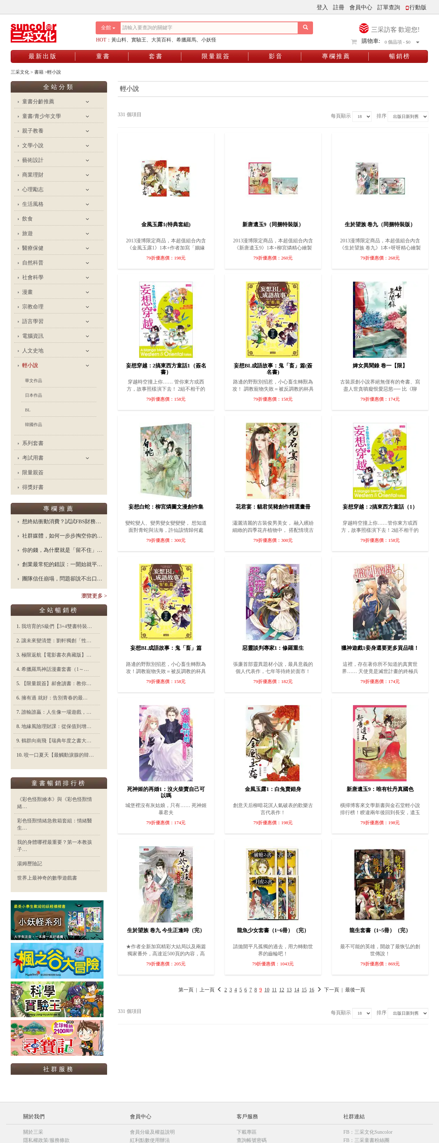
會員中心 (360, 7)
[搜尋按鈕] (305, 27)
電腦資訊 (33, 336)
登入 (322, 7)
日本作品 (33, 395)
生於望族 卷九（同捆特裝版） (380, 224)
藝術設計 (33, 160)
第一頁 (185, 990)
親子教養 (33, 131)
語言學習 (33, 321)
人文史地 (33, 350)
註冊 (338, 7)
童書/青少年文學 (41, 116)
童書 (103, 56)
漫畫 (27, 292)
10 (266, 990)
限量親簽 (216, 56)
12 (281, 990)
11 (274, 990)
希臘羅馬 (186, 40)
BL (27, 409)
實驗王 (138, 40)
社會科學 (33, 277)
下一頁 (328, 990)
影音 (276, 56)
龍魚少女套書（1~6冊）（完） (273, 930)
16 (311, 990)
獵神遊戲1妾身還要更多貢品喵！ (380, 648)
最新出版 (43, 56)
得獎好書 (33, 487)
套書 (156, 56)
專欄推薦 (336, 56)
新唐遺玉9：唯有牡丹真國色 (380, 789)
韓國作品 (33, 424)
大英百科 (161, 40)
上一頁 (207, 990)
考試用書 (33, 458)
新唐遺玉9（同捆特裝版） (273, 224)
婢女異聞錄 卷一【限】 (380, 365)
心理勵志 (33, 189)
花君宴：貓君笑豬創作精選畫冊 (273, 507)
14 (296, 990)
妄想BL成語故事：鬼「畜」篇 (166, 648)
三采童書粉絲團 (59, 1110)
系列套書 (33, 443)
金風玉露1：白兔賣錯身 (273, 789)
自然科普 (33, 263)
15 (304, 990)
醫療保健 (33, 248)
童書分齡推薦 (38, 101)
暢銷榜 (399, 56)
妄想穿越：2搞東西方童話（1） (380, 507)
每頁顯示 (341, 116)
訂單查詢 (388, 7)
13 (289, 990)
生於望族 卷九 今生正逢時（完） (166, 930)
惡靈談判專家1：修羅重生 (273, 648)
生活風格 (33, 204)
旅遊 (27, 233)
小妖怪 (208, 40)
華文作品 (33, 380)
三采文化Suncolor (60, 1085)
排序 (382, 116)
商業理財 (33, 175)
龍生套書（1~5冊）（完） (380, 930)
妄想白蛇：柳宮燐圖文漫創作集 (165, 507)
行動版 (416, 7)
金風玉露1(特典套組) (166, 224)
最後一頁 (355, 990)
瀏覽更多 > (94, 596)
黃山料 (118, 40)
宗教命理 (33, 307)
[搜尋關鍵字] (209, 27)
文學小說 (33, 145)
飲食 (27, 219)
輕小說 (30, 365)
